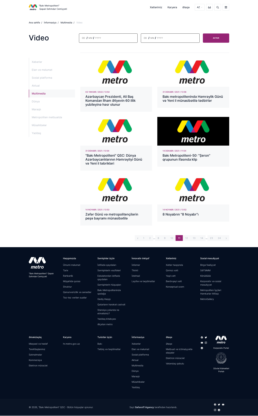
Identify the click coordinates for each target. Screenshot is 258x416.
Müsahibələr (39, 125)
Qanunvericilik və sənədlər (77, 292)
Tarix (65, 270)
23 (211, 238)
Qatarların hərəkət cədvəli (111, 305)
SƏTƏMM (205, 270)
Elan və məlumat (42, 69)
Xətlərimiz (156, 7)
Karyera (172, 7)
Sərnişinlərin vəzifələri (109, 270)
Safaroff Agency (144, 407)
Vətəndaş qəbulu (175, 363)
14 (201, 238)
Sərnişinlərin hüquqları (109, 285)
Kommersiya (35, 360)
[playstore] (220, 358)
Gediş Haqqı (104, 299)
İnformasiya (50, 22)
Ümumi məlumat (71, 265)
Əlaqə (186, 7)
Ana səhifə (34, 22)
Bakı (99, 344)
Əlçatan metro (105, 324)
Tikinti (135, 270)
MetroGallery (207, 299)
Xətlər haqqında (174, 265)
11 (179, 238)
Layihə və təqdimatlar (143, 281)
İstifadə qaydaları (106, 265)
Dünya (36, 101)
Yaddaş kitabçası (106, 319)
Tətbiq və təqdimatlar (109, 349)
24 (219, 238)
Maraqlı (36, 109)
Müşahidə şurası (71, 281)
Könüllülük (205, 276)
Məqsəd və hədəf (38, 344)
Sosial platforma (42, 77)
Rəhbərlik (68, 276)
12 (186, 238)
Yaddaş (36, 133)
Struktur (67, 287)
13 (194, 238)
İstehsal (136, 276)
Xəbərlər (37, 61)
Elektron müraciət (38, 365)
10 (171, 238)
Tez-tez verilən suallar (75, 298)
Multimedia (66, 22)
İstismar (136, 265)
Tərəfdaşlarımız (37, 349)
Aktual (36, 85)
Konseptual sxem (175, 287)
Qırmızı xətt (172, 270)
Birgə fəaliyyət (208, 265)
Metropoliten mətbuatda (47, 117)
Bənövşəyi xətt (174, 281)
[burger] (226, 7)
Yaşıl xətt (171, 276)
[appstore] (220, 340)
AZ (198, 7)
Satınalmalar (35, 355)
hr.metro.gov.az (71, 344)
